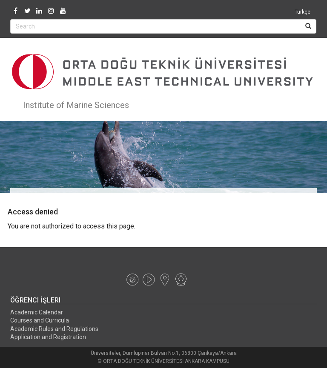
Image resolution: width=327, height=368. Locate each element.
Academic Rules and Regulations (54, 328)
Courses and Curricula (39, 320)
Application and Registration (48, 337)
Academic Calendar (36, 312)
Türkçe (302, 12)
